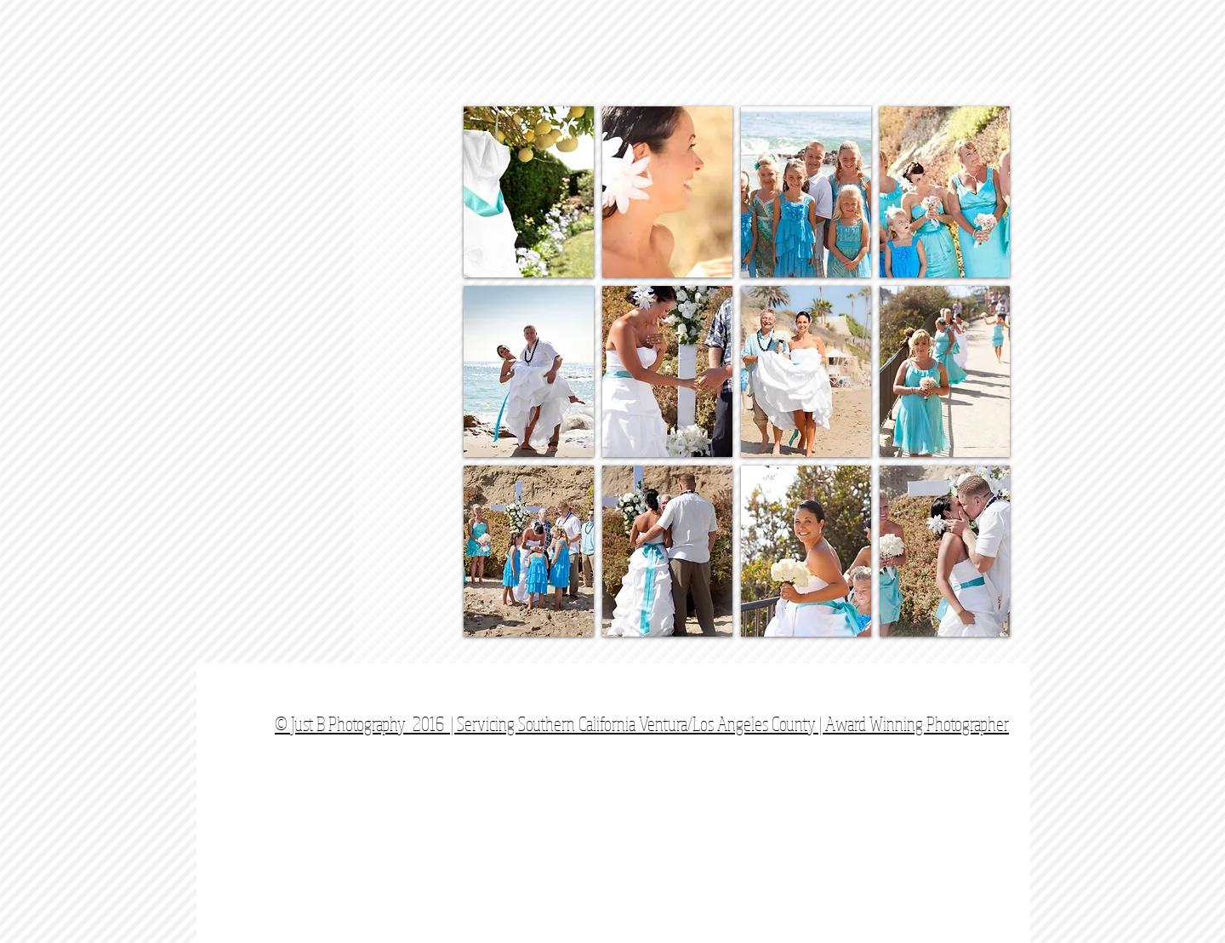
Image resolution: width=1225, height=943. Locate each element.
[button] (529, 191)
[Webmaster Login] (989, 714)
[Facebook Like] (915, 694)
